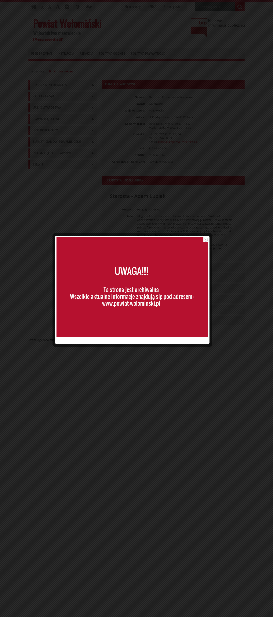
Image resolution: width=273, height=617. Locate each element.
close (210, 244)
